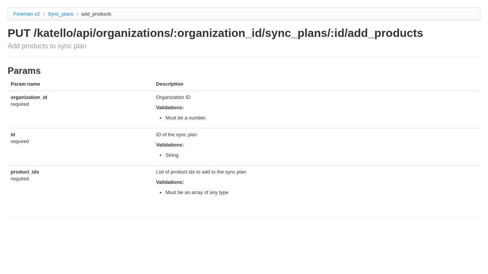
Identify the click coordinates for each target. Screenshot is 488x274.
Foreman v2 (26, 14)
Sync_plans (61, 14)
